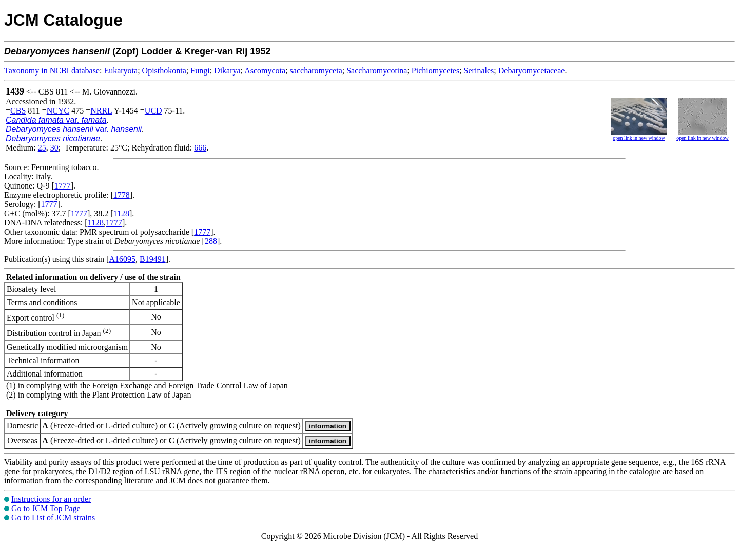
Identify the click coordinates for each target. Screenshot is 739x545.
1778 (121, 195)
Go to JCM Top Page (46, 508)
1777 (62, 185)
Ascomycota (264, 70)
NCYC (58, 110)
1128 (121, 213)
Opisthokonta (164, 70)
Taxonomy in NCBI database (52, 70)
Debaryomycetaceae (531, 70)
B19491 (153, 259)
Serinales (479, 70)
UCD (153, 110)
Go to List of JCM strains (53, 517)
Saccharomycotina (376, 70)
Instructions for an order (51, 499)
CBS (18, 110)
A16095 (122, 259)
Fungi (199, 70)
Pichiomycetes (435, 70)
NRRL (101, 110)
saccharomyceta (316, 70)
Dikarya (227, 70)
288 (211, 241)
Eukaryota (121, 70)
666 (200, 147)
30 (54, 147)
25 (42, 147)
